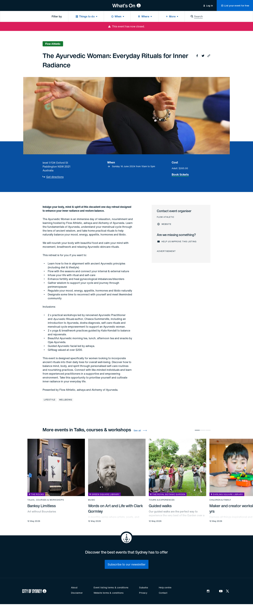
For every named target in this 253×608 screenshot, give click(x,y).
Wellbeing (65, 399)
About (74, 587)
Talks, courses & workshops (45, 500)
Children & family (220, 500)
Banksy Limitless (41, 506)
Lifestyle (49, 399)
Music (91, 500)
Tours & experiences (162, 500)
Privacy (143, 592)
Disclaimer (77, 592)
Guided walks (160, 506)
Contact (163, 592)
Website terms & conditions (108, 592)
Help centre (165, 587)
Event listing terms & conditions (111, 587)
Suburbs (143, 587)
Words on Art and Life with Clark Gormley (115, 508)
